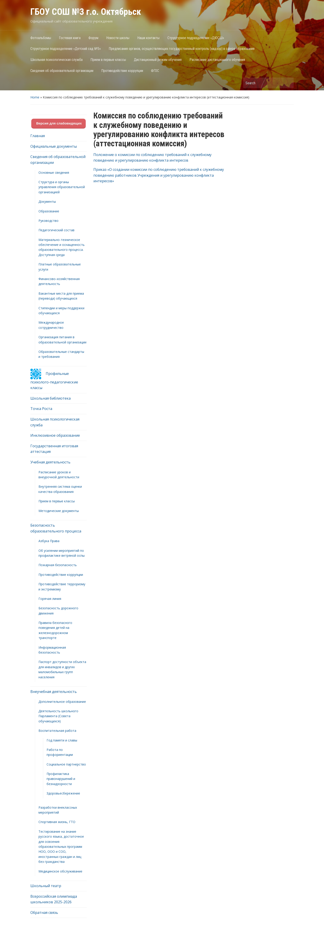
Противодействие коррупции (122, 71)
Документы (47, 201)
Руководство (48, 220)
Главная (37, 135)
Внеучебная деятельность (53, 691)
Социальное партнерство (66, 764)
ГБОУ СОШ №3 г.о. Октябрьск (85, 12)
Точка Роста (41, 408)
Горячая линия (49, 598)
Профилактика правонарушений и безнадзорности (61, 779)
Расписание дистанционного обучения (217, 60)
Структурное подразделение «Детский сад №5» (65, 49)
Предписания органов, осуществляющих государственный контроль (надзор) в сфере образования (181, 49)
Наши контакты (148, 38)
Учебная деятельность (50, 462)
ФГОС (155, 71)
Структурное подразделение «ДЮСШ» (195, 38)
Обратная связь (44, 912)
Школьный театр (45, 885)
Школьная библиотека (50, 398)
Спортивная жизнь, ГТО (56, 822)
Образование (48, 211)
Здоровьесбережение (63, 793)
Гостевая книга (70, 38)
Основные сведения (53, 172)
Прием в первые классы (108, 60)
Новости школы (117, 38)
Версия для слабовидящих (58, 123)
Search (288, 82)
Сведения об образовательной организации (61, 71)
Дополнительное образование (62, 701)
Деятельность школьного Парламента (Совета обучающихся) (58, 716)
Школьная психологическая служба (56, 60)
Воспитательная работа (57, 730)
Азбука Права (48, 541)
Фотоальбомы (40, 38)
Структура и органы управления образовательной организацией (61, 187)
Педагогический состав (56, 230)
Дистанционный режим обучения (158, 60)
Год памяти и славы (62, 740)
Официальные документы (53, 146)
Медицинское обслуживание (60, 871)
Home (34, 97)
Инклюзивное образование (55, 435)
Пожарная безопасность (57, 565)
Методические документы (58, 511)
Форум (93, 38)
